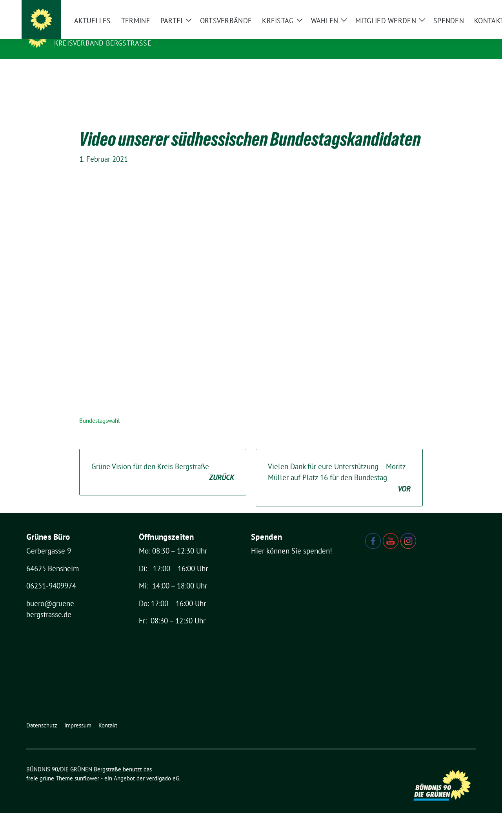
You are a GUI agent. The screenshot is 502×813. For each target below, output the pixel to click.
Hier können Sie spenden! (291, 538)
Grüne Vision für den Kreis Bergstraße (162, 460)
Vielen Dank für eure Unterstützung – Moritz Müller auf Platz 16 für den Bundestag (339, 465)
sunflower (87, 766)
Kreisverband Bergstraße (102, 43)
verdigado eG (162, 766)
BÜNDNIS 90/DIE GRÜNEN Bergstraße (131, 32)
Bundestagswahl (99, 408)
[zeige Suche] (461, 7)
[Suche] (450, 7)
